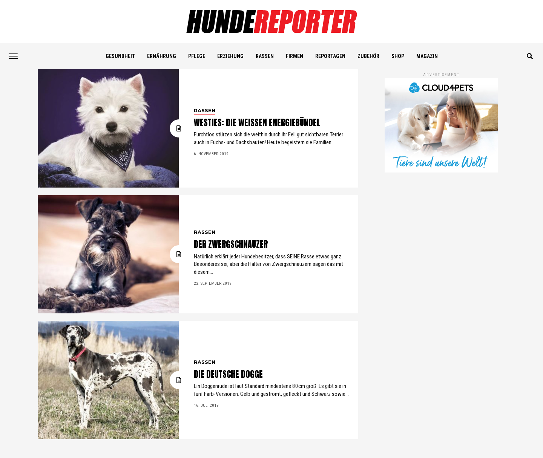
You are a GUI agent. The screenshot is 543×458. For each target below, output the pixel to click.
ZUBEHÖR (368, 56)
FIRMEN (294, 56)
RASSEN (265, 56)
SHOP (397, 56)
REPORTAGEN (330, 56)
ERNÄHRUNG (161, 56)
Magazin (427, 56)
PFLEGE (196, 56)
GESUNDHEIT (120, 56)
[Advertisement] (441, 225)
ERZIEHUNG (230, 56)
